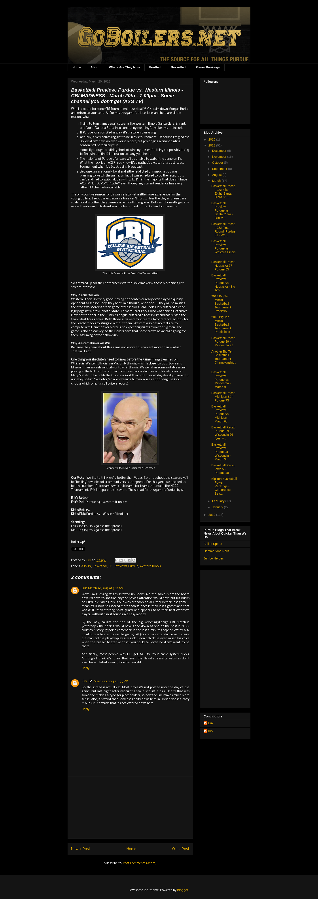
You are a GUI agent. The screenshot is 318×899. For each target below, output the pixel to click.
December (219, 150)
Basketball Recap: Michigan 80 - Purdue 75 (223, 396)
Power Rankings (208, 67)
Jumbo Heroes (214, 558)
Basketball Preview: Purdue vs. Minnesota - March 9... (221, 379)
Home (76, 67)
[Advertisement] (130, 807)
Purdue (133, 566)
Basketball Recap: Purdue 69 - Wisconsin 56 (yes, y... (223, 433)
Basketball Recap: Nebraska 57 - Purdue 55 (223, 265)
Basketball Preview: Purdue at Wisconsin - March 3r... (221, 452)
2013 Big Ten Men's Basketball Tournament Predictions (221, 324)
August (217, 174)
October (218, 162)
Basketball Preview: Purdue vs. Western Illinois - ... (223, 248)
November (219, 156)
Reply (85, 668)
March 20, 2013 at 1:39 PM (111, 681)
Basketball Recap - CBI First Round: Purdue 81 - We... (223, 229)
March (216, 180)
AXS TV (86, 566)
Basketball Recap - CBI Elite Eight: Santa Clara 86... (223, 191)
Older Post (180, 849)
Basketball (178, 67)
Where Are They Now (124, 67)
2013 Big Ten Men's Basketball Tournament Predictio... (221, 304)
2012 (212, 514)
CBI (111, 566)
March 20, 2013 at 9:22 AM (105, 588)
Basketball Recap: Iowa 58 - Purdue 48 (223, 469)
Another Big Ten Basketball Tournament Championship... (223, 359)
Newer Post (80, 849)
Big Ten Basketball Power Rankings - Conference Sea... (224, 486)
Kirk (89, 560)
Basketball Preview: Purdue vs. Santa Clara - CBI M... (222, 210)
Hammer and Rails (216, 551)
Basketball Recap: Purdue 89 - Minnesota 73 (223, 341)
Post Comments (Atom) (140, 863)
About (95, 67)
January (218, 507)
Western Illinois (150, 566)
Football (155, 67)
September (220, 169)
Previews (121, 566)
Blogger (182, 890)
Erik (84, 588)
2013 (212, 145)
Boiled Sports (213, 544)
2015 (212, 139)
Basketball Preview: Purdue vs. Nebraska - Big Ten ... (223, 283)
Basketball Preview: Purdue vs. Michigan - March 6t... (220, 414)
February (218, 501)
